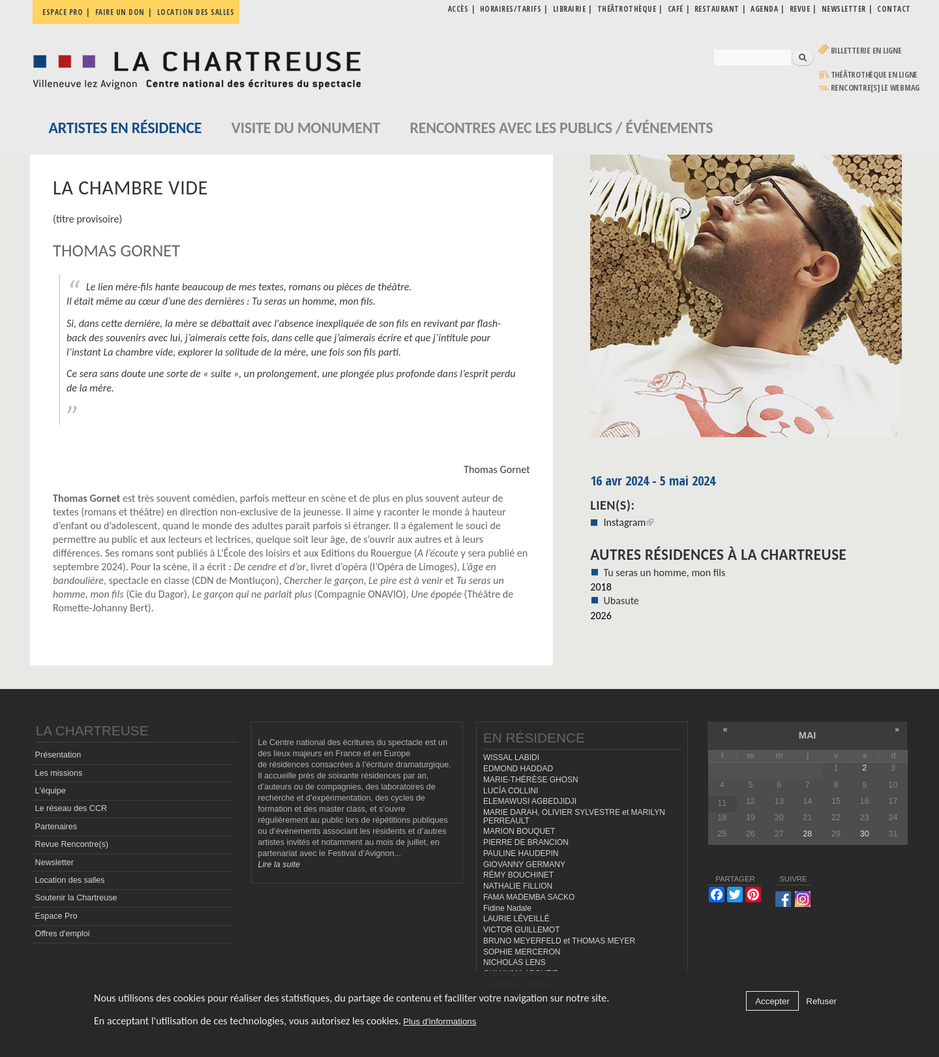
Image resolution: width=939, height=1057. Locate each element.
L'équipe (50, 790)
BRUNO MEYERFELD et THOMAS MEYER (559, 940)
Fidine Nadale (507, 908)
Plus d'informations (439, 1021)
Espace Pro (56, 916)
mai (807, 735)
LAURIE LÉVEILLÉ (516, 918)
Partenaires (56, 826)
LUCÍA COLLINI (510, 790)
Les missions (59, 773)
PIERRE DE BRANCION (526, 842)
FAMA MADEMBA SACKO (528, 897)
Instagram (628, 522)
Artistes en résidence (125, 127)
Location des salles (196, 12)
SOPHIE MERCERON (521, 952)
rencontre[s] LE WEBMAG (875, 87)
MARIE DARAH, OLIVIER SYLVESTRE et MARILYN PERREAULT (574, 816)
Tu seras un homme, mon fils (664, 572)
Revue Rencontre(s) (72, 844)
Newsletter (54, 862)
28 (807, 833)
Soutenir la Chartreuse (76, 897)
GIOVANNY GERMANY (524, 864)
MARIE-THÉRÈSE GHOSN (530, 779)
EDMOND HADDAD (518, 768)
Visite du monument (305, 127)
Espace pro (62, 12)
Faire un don (120, 12)
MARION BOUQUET (519, 831)
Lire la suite (279, 864)
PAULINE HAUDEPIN (521, 853)
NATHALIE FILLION (517, 886)
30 (864, 833)
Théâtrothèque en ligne (874, 74)
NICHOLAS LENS (514, 962)
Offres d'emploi (62, 933)
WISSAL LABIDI (511, 757)
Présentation (58, 754)
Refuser (821, 1001)
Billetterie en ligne (866, 50)
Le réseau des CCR (71, 808)
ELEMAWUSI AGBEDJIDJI (529, 801)
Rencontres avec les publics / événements (561, 127)
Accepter (772, 1001)
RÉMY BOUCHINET (518, 875)
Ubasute (620, 600)
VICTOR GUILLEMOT (521, 929)
